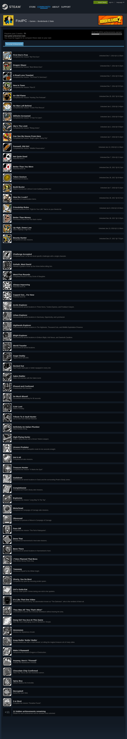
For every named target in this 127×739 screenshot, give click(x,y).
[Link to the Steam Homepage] (13, 9)
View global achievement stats (14, 36)
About (55, 6)
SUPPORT (66, 6)
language (119, 2)
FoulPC (22, 21)
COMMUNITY (43, 6)
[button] (63, 56)
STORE (32, 6)
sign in (111, 2)
